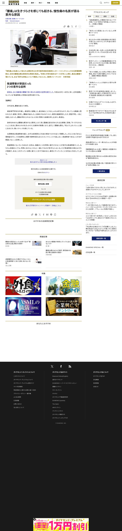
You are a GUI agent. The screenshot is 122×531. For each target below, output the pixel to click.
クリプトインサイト (57, 411)
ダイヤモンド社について (100, 372)
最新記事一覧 (101, 238)
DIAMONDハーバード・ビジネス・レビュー (64, 383)
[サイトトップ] (15, 3)
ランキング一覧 (101, 121)
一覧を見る (101, 171)
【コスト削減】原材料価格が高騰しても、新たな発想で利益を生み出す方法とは (101, 136)
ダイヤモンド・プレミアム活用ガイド (24, 383)
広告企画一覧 (90, 252)
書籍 (59, 4)
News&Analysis (15, 21)
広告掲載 (16, 400)
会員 (112, 16)
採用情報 (96, 383)
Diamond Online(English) (60, 376)
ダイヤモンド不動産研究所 (60, 397)
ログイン (103, 3)
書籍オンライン (56, 386)
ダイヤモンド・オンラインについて (24, 372)
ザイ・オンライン (57, 390)
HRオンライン (56, 407)
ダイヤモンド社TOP (99, 376)
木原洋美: (14, 19)
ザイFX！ (55, 393)
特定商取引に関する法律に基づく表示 (25, 390)
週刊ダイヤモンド (57, 379)
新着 (28, 4)
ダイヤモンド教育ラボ (58, 414)
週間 (105, 16)
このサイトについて (19, 376)
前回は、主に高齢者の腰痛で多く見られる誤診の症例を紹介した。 (30, 92)
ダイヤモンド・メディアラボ (60, 418)
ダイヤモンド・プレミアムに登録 (43, 200)
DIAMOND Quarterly (58, 400)
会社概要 (96, 379)
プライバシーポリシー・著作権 (22, 393)
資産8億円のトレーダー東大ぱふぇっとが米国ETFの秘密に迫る (101, 143)
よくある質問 (17, 397)
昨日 (97, 16)
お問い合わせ (18, 404)
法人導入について (19, 407)
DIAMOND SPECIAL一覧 (95, 247)
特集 (51, 4)
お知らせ (95, 386)
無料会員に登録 (43, 184)
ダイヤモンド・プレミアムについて (23, 379)
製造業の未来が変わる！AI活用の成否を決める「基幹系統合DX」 (101, 157)
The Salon (55, 404)
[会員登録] (112, 3)
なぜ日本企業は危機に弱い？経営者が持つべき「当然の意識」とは (101, 164)
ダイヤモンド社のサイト (59, 372)
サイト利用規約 (18, 386)
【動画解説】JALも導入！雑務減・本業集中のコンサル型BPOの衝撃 (101, 150)
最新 (89, 16)
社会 (6, 21)
